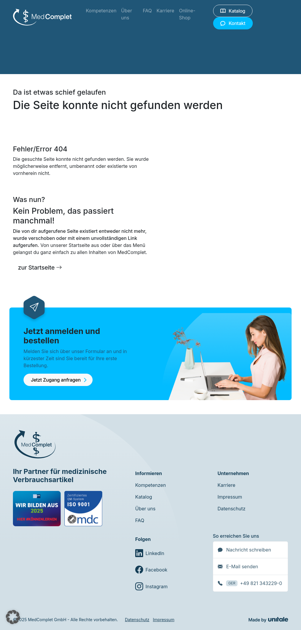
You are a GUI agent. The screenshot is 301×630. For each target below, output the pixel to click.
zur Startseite (40, 267)
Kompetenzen (101, 11)
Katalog (232, 11)
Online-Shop (187, 14)
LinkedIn (149, 553)
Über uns (126, 14)
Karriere (165, 11)
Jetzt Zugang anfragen (59, 383)
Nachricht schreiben (244, 550)
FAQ (147, 11)
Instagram (151, 586)
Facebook (151, 570)
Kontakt (232, 23)
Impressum (230, 497)
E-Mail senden (238, 566)
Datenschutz (231, 509)
